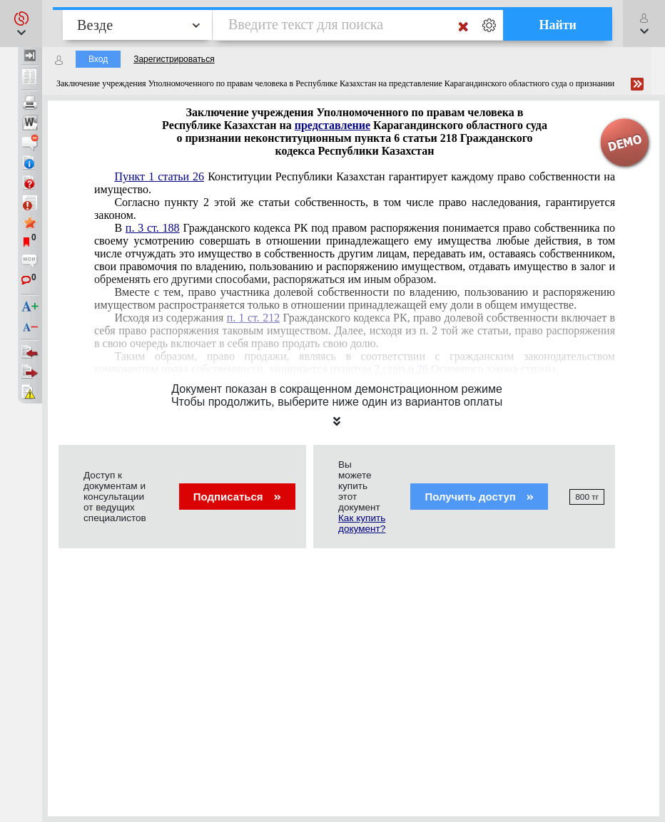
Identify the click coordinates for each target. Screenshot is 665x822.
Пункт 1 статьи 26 (159, 176)
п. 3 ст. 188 (153, 228)
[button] (21, 23)
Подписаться (237, 496)
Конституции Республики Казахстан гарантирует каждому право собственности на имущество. (354, 182)
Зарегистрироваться (173, 59)
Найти (558, 25)
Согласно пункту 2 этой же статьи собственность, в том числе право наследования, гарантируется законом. (354, 208)
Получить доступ (479, 496)
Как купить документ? (361, 523)
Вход (98, 59)
